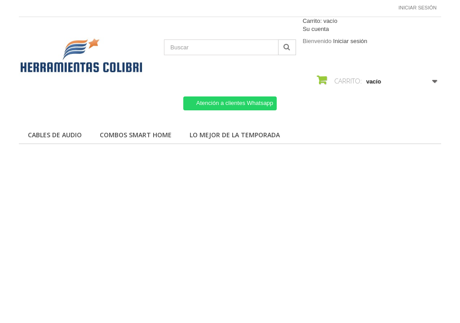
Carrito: (320, 20)
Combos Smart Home (136, 135)
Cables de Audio (55, 135)
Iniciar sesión (417, 7)
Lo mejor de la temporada (235, 135)
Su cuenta (316, 29)
